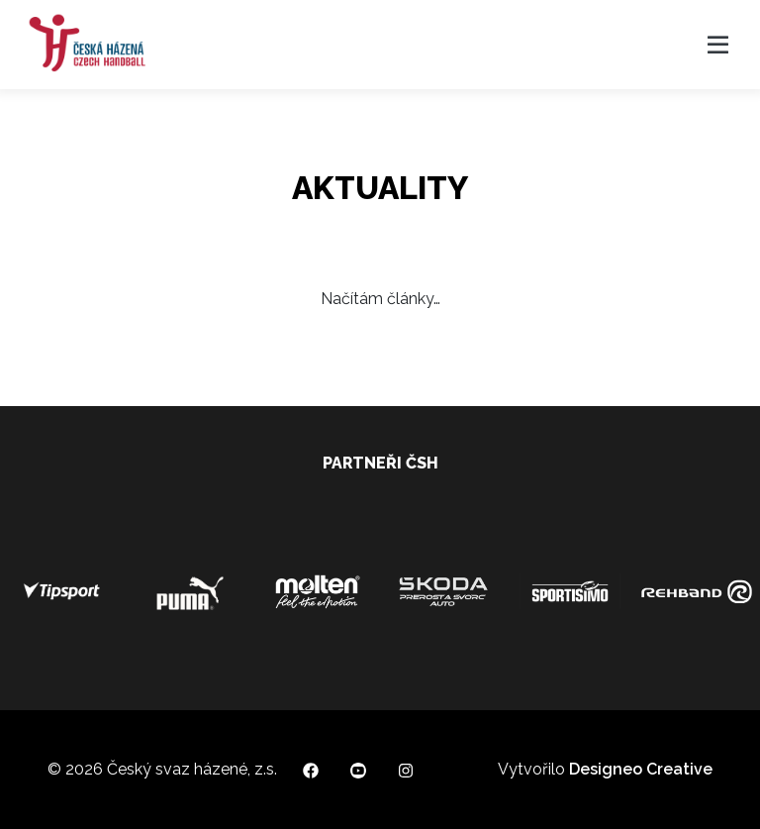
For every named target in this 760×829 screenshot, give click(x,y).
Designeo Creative (640, 769)
